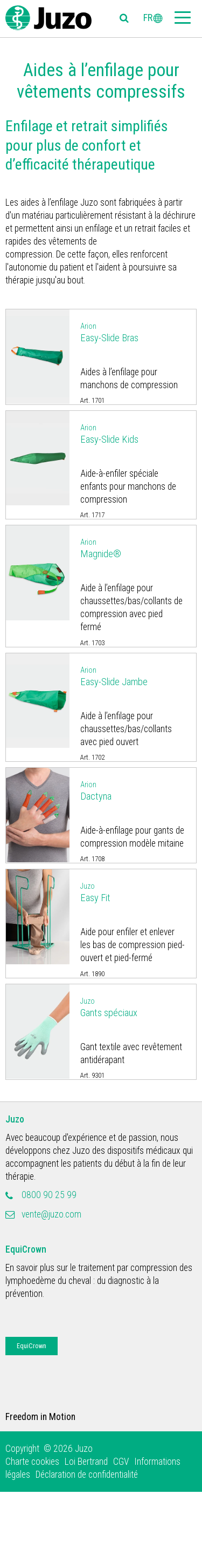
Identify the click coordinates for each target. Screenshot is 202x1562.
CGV (121, 1461)
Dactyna (132, 790)
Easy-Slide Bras (132, 331)
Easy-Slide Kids (132, 433)
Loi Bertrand (86, 1461)
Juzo (14, 1119)
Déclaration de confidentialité (87, 1474)
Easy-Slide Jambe (132, 675)
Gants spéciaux (132, 1006)
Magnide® (132, 547)
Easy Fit (132, 891)
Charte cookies (32, 1461)
